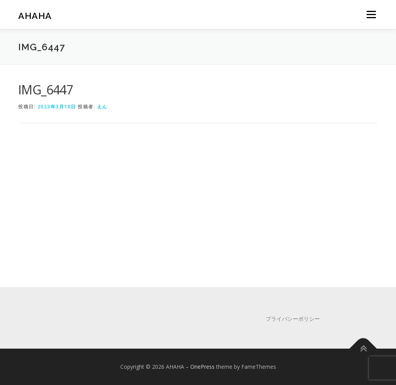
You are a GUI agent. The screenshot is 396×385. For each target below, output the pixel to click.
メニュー (371, 14)
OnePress (202, 366)
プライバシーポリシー (293, 318)
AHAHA (35, 15)
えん (102, 106)
